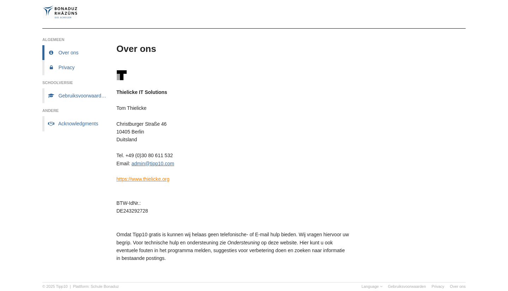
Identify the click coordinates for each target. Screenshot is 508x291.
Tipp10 (62, 286)
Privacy (437, 286)
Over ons (458, 286)
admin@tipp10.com (153, 163)
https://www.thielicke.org (142, 179)
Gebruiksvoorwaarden (407, 286)
